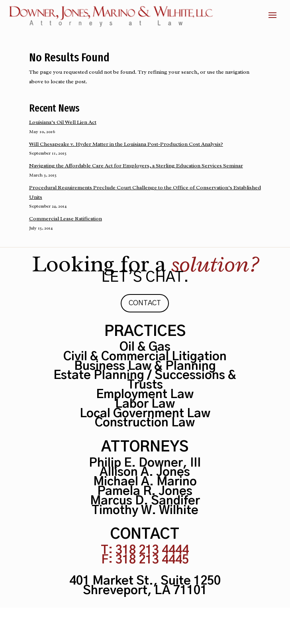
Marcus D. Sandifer (145, 501)
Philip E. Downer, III (145, 463)
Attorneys (144, 447)
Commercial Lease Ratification (65, 218)
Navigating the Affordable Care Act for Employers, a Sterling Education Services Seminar (136, 165)
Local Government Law (145, 414)
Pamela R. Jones (144, 491)
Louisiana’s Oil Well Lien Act (62, 122)
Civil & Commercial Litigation (145, 357)
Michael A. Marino (145, 482)
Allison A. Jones (145, 472)
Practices (145, 331)
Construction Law (145, 423)
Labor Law (145, 404)
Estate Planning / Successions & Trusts (144, 380)
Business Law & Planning (145, 366)
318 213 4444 (152, 550)
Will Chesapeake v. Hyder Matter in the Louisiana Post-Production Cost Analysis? (126, 144)
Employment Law (145, 394)
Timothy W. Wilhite (145, 510)
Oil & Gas (145, 347)
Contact (145, 303)
